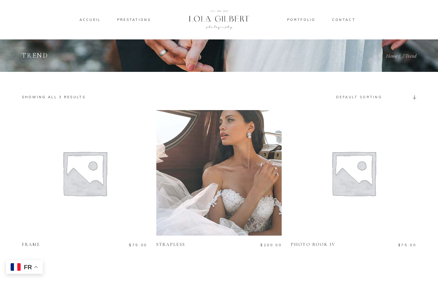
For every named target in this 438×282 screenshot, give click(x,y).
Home (391, 55)
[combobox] (373, 97)
